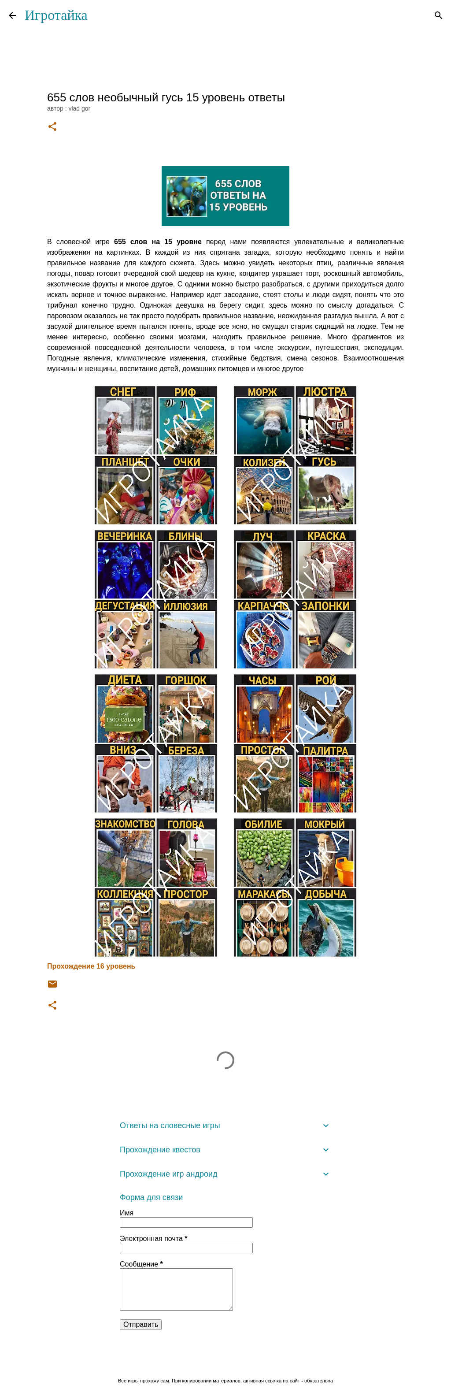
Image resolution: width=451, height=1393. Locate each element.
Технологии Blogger (226, 1362)
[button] (52, 127)
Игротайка (56, 15)
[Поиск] (438, 15)
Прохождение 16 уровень (91, 966)
